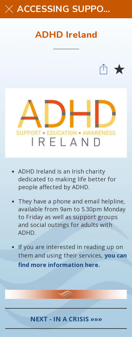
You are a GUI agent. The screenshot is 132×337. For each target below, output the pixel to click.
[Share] (103, 69)
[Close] (9, 9)
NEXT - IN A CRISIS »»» (66, 319)
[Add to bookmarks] (119, 69)
